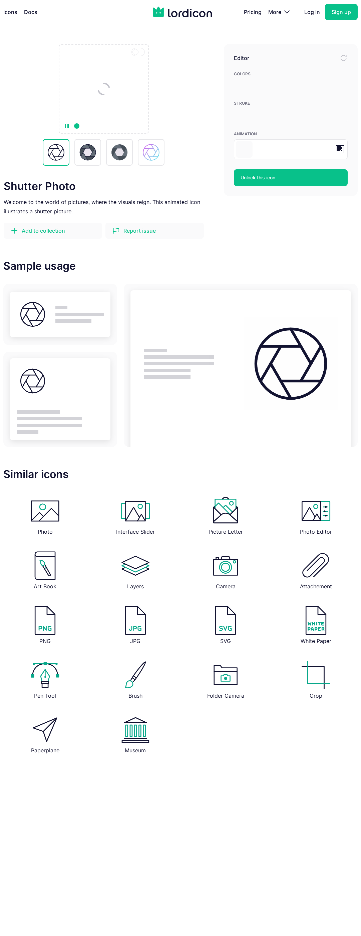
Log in (312, 12)
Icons (10, 12)
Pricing (253, 12)
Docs (30, 12)
